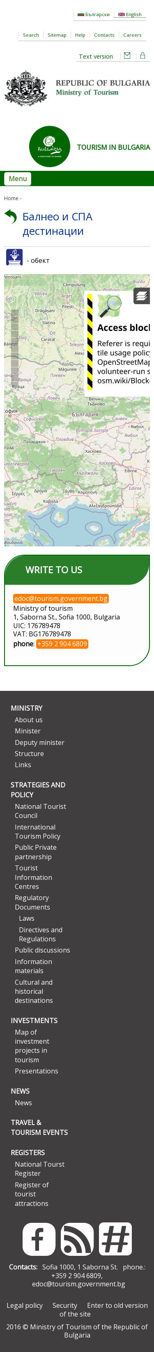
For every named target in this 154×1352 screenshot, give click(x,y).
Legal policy (25, 1305)
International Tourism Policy (37, 832)
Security (65, 1305)
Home (11, 198)
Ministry (26, 708)
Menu (18, 178)
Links (23, 764)
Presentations (36, 1070)
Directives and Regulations (40, 934)
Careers (132, 35)
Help (80, 35)
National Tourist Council (40, 811)
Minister (28, 730)
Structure (29, 753)
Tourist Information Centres (33, 877)
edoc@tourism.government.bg (78, 1283)
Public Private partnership (36, 852)
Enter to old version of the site (104, 1310)
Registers (28, 1152)
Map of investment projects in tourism (32, 1046)
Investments (34, 1020)
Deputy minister (39, 742)
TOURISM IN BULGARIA (113, 147)
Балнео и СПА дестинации (57, 223)
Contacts (104, 35)
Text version (96, 56)
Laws (26, 918)
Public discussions (42, 950)
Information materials (33, 966)
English (130, 14)
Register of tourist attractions (32, 1194)
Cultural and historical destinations (34, 991)
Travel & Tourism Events (39, 1127)
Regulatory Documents (32, 902)
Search (31, 35)
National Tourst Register (39, 1169)
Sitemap (57, 35)
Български (94, 14)
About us (29, 719)
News (20, 1091)
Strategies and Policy (38, 789)
